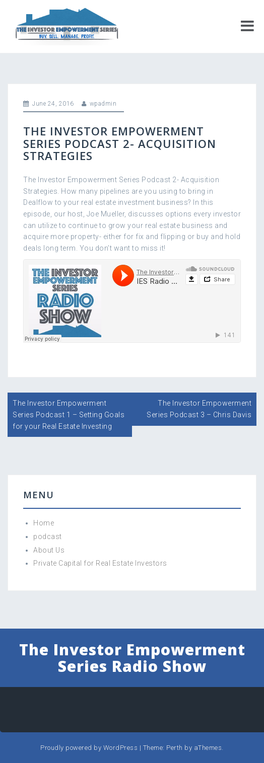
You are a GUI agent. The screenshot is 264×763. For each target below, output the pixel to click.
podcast (47, 536)
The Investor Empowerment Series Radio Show (132, 657)
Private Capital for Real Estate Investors (100, 563)
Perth (174, 747)
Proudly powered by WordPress (89, 747)
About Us (48, 550)
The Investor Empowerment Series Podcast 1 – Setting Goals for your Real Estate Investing (68, 414)
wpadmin (103, 103)
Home (43, 523)
